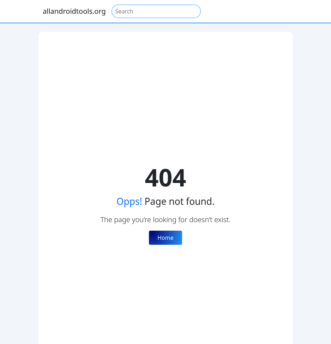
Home (165, 238)
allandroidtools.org (74, 11)
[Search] (156, 11)
